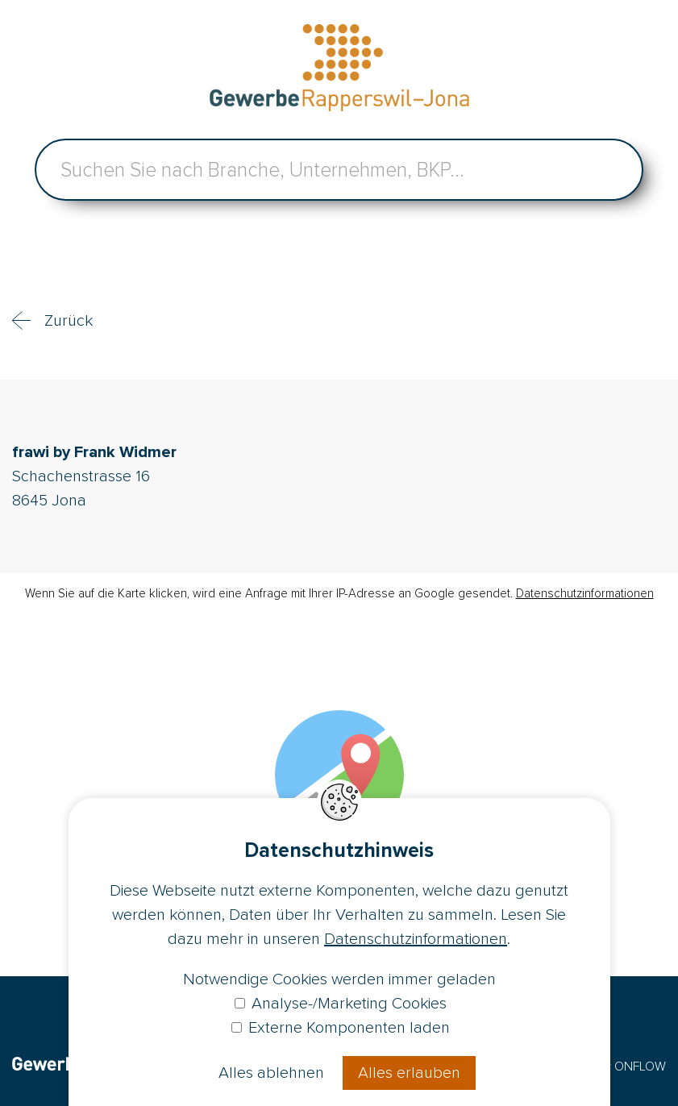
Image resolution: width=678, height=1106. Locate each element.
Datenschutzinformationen (585, 593)
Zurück (68, 321)
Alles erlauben (409, 1073)
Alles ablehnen (271, 1073)
